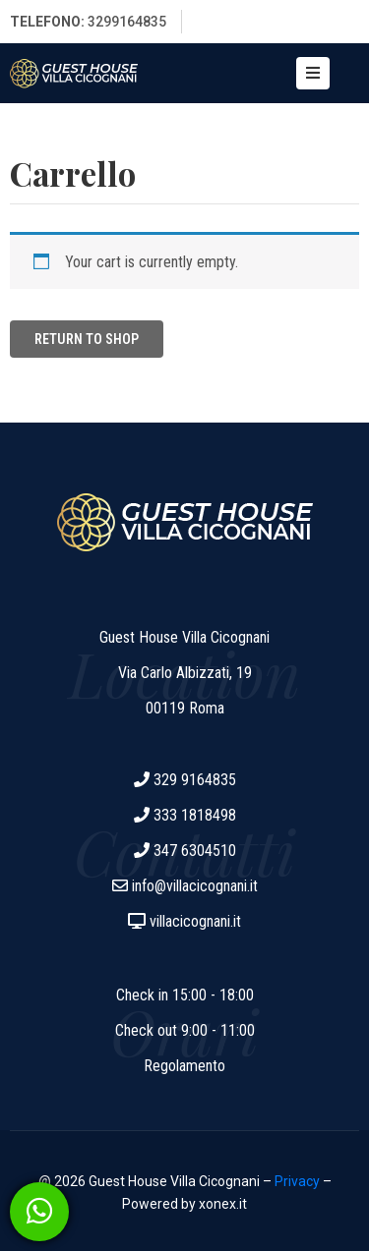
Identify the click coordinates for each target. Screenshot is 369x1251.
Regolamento (184, 1065)
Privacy (297, 1181)
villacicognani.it (195, 921)
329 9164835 (195, 779)
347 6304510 (195, 850)
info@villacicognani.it (195, 886)
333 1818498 (195, 815)
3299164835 (127, 21)
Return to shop (86, 339)
